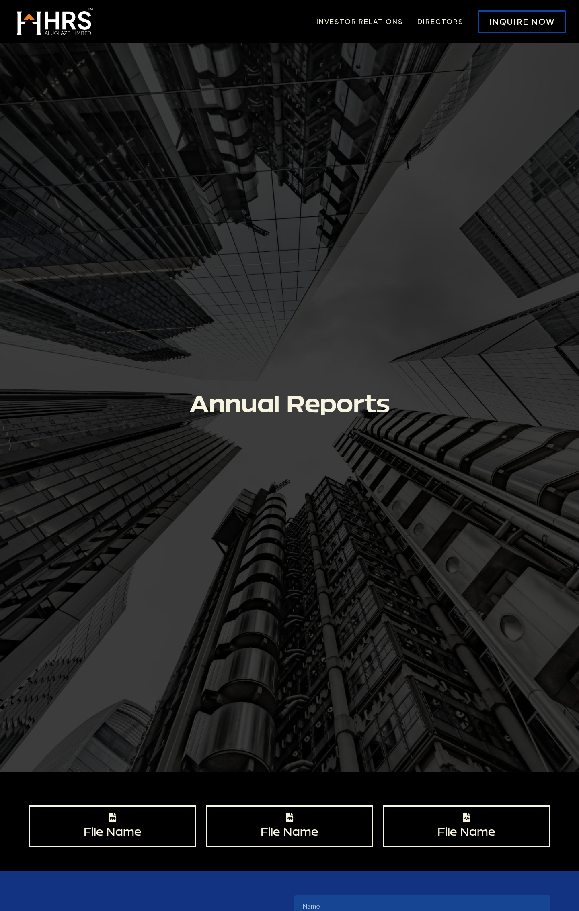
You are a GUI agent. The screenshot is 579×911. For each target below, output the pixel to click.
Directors (440, 21)
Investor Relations (359, 21)
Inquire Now (522, 21)
